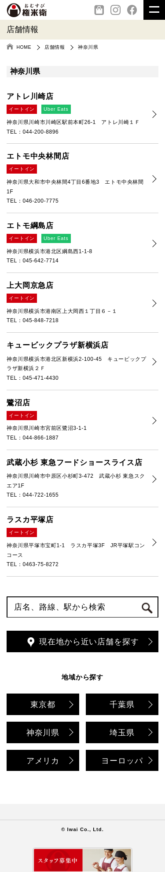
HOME (24, 47)
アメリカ (49, 761)
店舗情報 (54, 47)
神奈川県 (49, 733)
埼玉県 (130, 733)
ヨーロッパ (126, 761)
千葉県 (130, 705)
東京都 (51, 705)
